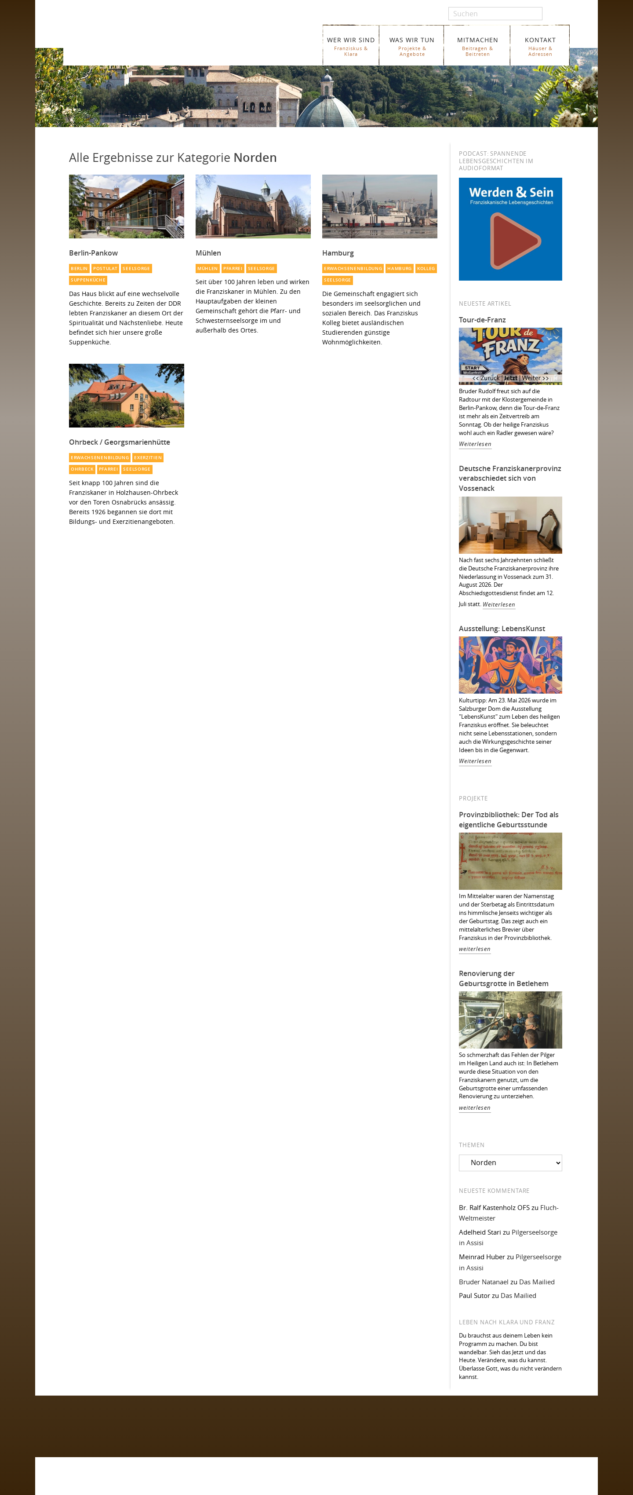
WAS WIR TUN (412, 46)
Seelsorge (136, 268)
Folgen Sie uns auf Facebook (103, 1417)
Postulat (105, 268)
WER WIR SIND (351, 46)
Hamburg (399, 268)
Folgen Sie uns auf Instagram (104, 1434)
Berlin (79, 268)
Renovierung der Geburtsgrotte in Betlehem (504, 978)
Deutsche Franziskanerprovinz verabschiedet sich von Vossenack (510, 478)
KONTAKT (540, 46)
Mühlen (207, 268)
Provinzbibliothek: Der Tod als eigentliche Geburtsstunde (509, 820)
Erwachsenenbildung (353, 268)
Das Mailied (537, 1281)
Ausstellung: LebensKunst (502, 628)
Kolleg (426, 268)
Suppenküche (88, 280)
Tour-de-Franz (482, 320)
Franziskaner (164, 40)
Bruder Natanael (484, 1281)
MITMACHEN (478, 46)
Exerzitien (148, 458)
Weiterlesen (475, 444)
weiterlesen (475, 949)
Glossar (209, 1488)
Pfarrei (233, 268)
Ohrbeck (82, 469)
